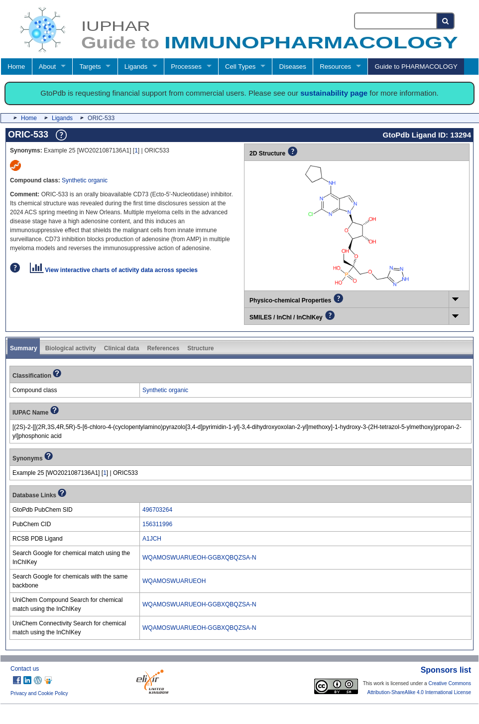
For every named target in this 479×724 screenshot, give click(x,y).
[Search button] (446, 20)
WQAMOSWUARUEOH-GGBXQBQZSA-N (199, 557)
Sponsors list (446, 670)
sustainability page (333, 93)
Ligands (135, 66)
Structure (200, 348)
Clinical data (121, 348)
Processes (186, 66)
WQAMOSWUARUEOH (174, 581)
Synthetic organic (85, 180)
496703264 (157, 509)
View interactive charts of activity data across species (114, 270)
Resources (335, 66)
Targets (90, 66)
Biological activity (70, 348)
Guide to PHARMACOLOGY (415, 66)
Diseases (292, 66)
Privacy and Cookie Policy (39, 693)
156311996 (157, 524)
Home (16, 66)
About (47, 66)
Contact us (24, 668)
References (163, 348)
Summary (23, 348)
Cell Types (240, 66)
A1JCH (151, 538)
